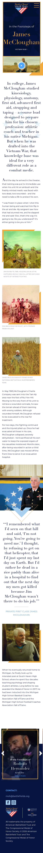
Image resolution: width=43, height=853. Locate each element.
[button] (36, 5)
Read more (35, 776)
